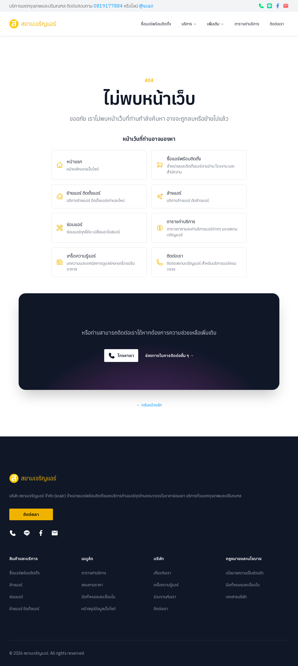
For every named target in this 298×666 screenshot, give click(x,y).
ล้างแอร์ (15, 584)
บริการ (189, 23)
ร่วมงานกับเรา (165, 596)
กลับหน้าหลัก (149, 405)
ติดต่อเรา (277, 23)
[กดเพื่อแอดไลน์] (269, 6)
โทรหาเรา (121, 355)
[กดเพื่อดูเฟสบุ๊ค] (278, 6)
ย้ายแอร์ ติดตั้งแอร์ (24, 608)
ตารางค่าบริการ (247, 23)
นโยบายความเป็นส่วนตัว (245, 573)
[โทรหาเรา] (261, 6)
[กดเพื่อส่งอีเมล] (286, 6)
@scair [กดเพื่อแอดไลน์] (146, 6)
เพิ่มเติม (215, 23)
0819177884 (108, 6)
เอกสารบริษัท (236, 596)
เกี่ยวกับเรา (162, 573)
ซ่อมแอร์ (16, 596)
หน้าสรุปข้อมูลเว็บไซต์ (98, 608)
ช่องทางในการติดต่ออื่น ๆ (169, 355)
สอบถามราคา (92, 584)
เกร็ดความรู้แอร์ (166, 584)
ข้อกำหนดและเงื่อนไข (98, 596)
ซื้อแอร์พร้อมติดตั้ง (156, 23)
